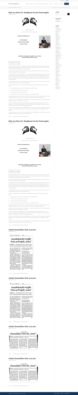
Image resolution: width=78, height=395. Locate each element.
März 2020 (57, 39)
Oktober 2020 (58, 38)
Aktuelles (57, 20)
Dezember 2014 (58, 54)
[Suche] (62, 14)
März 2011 (57, 79)
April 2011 (57, 77)
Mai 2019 (57, 40)
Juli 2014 (57, 59)
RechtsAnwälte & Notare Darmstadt (21, 116)
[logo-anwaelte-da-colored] (14, 4)
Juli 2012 (57, 72)
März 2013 (57, 68)
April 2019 (57, 42)
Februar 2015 (58, 52)
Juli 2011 (57, 76)
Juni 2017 (57, 46)
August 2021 (58, 36)
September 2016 (58, 48)
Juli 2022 (57, 32)
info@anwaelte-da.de (63, 0)
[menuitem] (27, 4)
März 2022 (57, 35)
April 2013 (57, 67)
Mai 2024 (57, 27)
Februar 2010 (58, 87)
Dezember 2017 (58, 44)
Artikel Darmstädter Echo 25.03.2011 (22, 230)
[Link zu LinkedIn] (68, 1)
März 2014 (57, 63)
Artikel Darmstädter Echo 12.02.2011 (22, 326)
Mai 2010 (57, 84)
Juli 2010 (57, 83)
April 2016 (57, 50)
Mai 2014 (57, 62)
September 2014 (58, 58)
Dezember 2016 (58, 47)
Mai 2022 (57, 34)
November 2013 (58, 64)
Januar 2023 (58, 31)
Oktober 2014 (58, 56)
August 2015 (58, 51)
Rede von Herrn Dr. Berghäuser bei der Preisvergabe (29, 13)
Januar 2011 (58, 80)
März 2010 (57, 85)
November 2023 (58, 30)
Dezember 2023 (58, 28)
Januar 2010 (58, 88)
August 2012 (58, 71)
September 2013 (58, 66)
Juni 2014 (57, 60)
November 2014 (58, 55)
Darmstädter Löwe (12, 14)
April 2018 (57, 43)
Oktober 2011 (58, 75)
